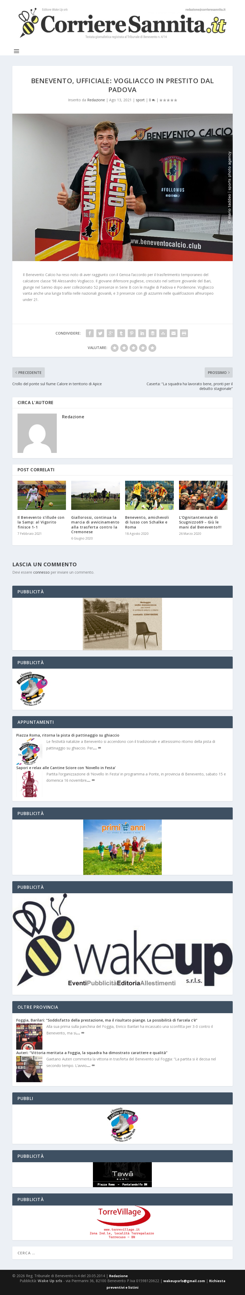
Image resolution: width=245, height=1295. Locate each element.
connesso (41, 572)
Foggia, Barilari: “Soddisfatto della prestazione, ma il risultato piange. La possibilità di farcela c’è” (106, 1020)
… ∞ (97, 747)
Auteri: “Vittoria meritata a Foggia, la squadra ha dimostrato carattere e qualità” (92, 1052)
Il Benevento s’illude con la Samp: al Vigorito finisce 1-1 (41, 522)
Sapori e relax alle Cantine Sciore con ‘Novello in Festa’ (66, 767)
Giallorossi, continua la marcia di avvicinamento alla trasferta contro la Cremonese (95, 524)
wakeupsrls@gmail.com (184, 1280)
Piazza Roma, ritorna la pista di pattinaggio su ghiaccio (67, 735)
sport (140, 99)
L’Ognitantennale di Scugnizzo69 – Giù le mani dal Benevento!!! (200, 522)
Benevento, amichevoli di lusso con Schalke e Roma (147, 522)
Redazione (96, 99)
